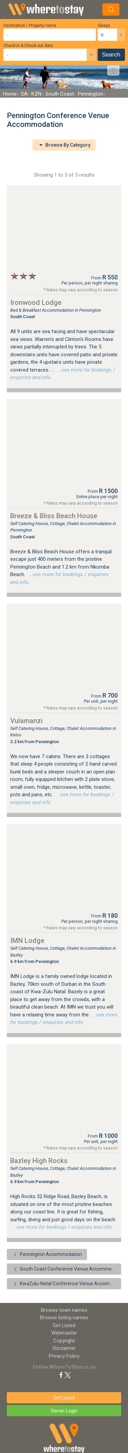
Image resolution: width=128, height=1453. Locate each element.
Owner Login (64, 1411)
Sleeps (104, 25)
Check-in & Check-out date (28, 45)
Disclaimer (64, 1348)
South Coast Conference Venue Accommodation (66, 1269)
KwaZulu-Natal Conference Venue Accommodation (66, 1283)
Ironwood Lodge (35, 302)
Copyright (64, 1341)
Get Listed (64, 1325)
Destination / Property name (29, 25)
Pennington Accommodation (47, 1254)
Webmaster (64, 1333)
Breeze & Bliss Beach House (53, 516)
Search (111, 54)
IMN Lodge (27, 940)
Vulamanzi (26, 721)
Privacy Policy (64, 1356)
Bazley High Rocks (39, 1161)
